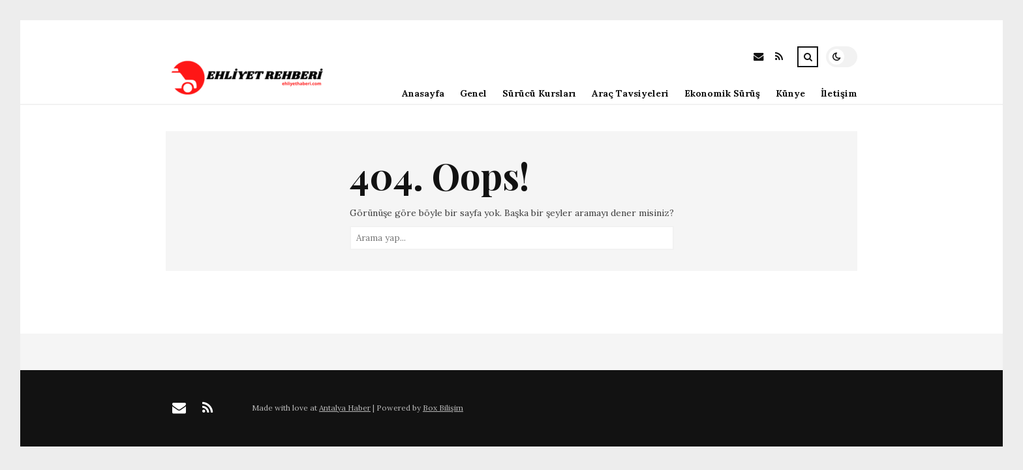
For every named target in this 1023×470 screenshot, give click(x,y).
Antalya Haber (345, 408)
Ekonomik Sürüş (722, 93)
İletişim (839, 93)
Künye (790, 93)
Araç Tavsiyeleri (630, 93)
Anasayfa (423, 93)
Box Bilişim (443, 408)
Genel (473, 93)
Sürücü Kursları (539, 93)
